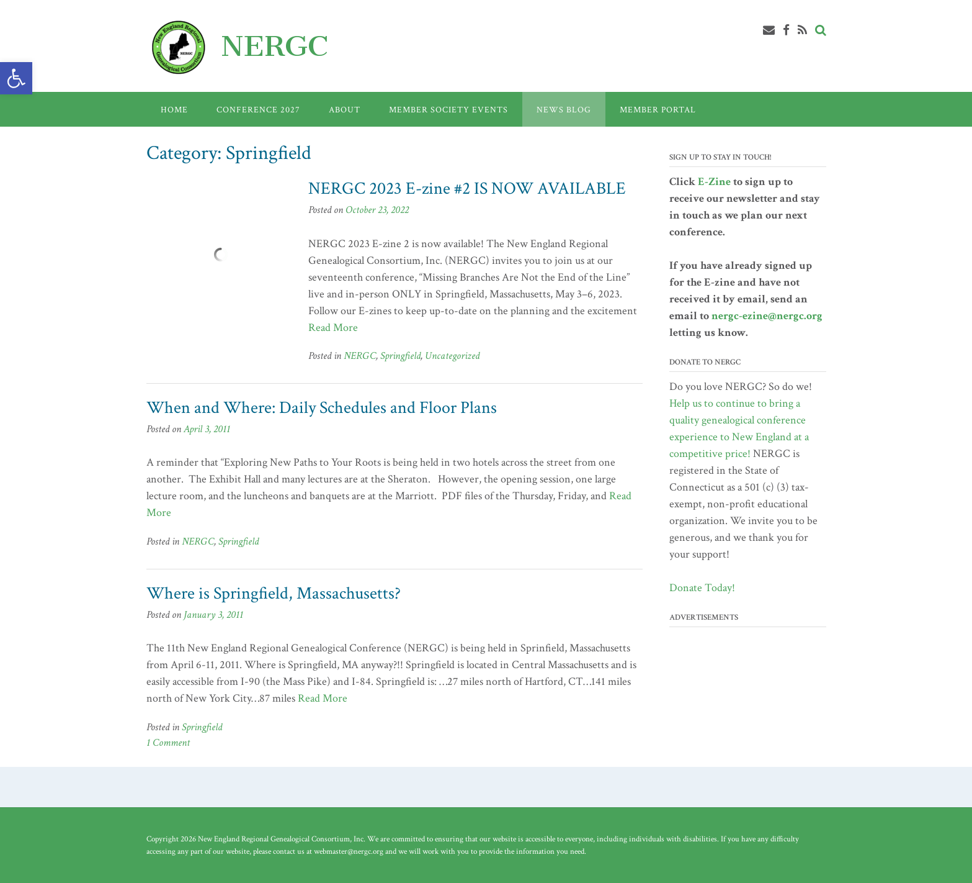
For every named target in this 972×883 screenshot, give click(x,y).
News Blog (564, 109)
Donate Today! (702, 588)
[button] (16, 78)
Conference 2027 (258, 109)
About (344, 109)
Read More (333, 327)
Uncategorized (452, 356)
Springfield (400, 356)
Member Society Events (448, 109)
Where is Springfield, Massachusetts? (273, 593)
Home (174, 109)
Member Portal (658, 109)
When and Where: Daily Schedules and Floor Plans (321, 407)
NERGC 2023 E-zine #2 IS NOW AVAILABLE (467, 188)
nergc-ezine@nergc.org (767, 316)
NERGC (274, 46)
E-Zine (714, 181)
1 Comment (168, 742)
